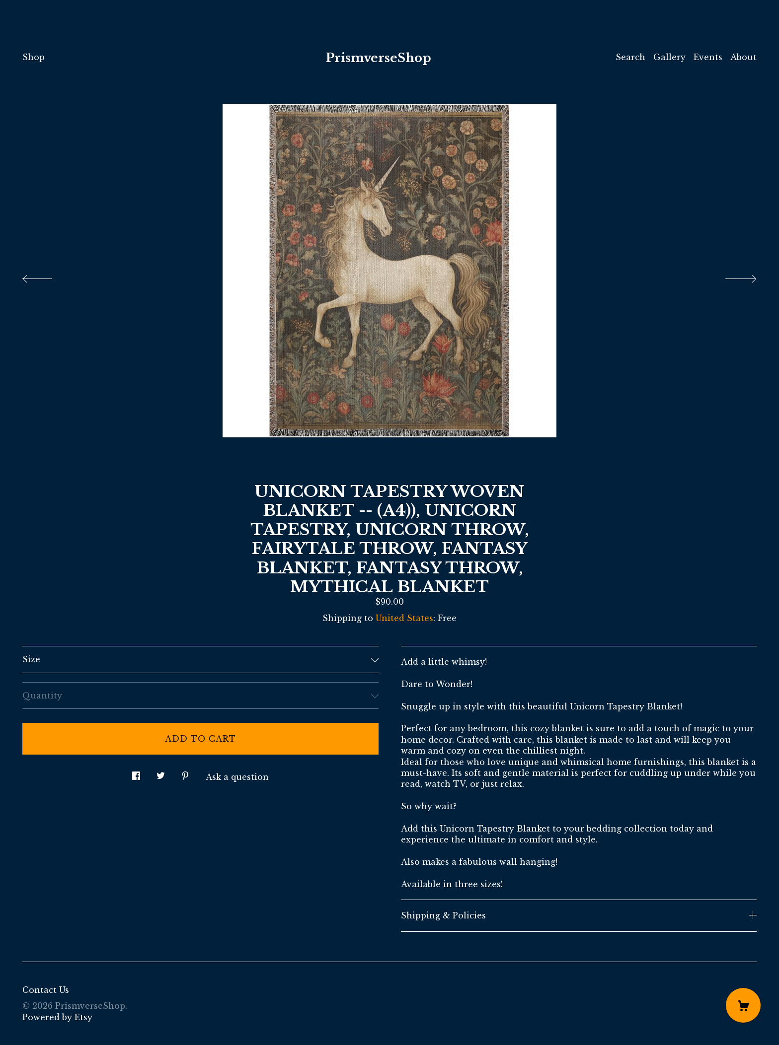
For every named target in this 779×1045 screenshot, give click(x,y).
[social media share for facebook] (136, 772)
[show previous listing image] (47, 276)
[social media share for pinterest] (185, 772)
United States (404, 618)
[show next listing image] (732, 276)
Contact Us (45, 990)
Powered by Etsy (57, 1017)
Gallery (669, 57)
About (743, 57)
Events (708, 57)
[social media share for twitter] (160, 772)
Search (630, 57)
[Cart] (743, 1005)
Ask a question (237, 777)
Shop (33, 57)
